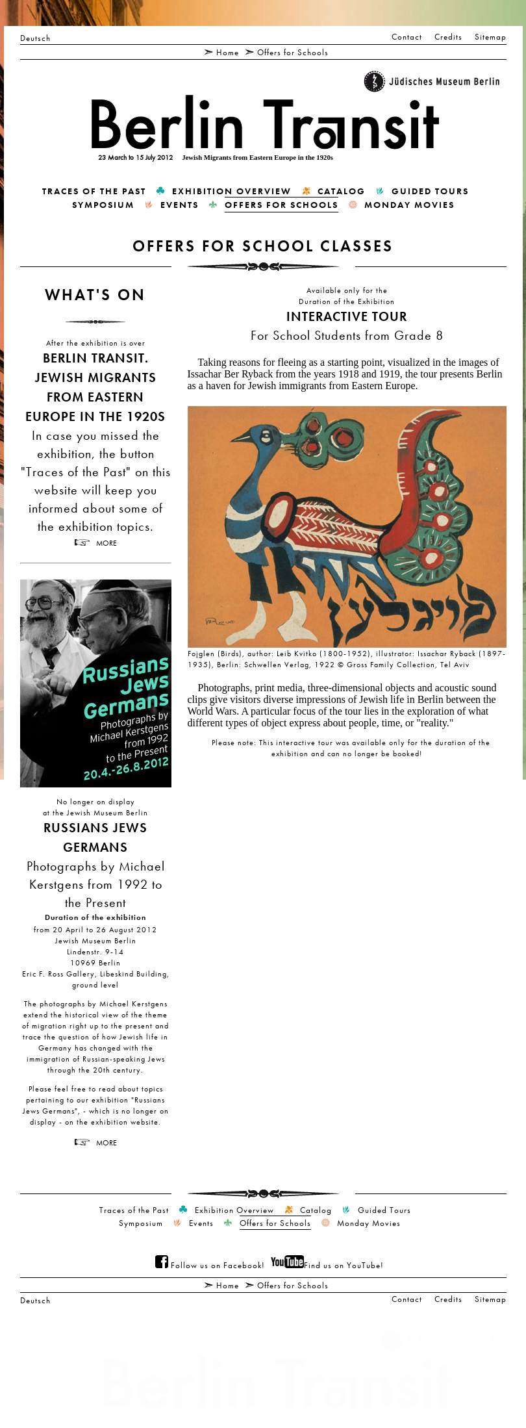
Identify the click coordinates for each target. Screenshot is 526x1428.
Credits (448, 36)
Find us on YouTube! (327, 1265)
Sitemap (491, 36)
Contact (407, 36)
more (106, 543)
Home (227, 52)
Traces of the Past (94, 191)
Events (179, 204)
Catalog (342, 191)
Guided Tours (430, 191)
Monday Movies (409, 204)
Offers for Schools (293, 52)
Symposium (103, 204)
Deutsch (35, 37)
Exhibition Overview (232, 191)
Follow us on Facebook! (210, 1265)
